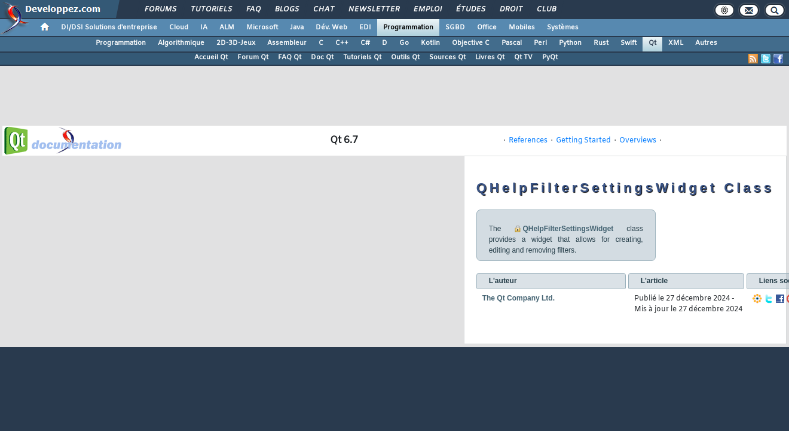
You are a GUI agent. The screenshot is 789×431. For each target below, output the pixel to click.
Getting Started (583, 140)
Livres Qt (489, 57)
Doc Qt (322, 57)
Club (545, 9)
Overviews (637, 140)
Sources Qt (447, 57)
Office (487, 27)
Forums (160, 9)
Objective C (471, 43)
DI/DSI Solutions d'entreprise (109, 27)
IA (203, 27)
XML (675, 43)
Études (470, 9)
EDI (365, 27)
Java (297, 27)
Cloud (178, 27)
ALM (226, 27)
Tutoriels (211, 9)
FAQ (252, 9)
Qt (652, 43)
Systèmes (563, 27)
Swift (628, 43)
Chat (323, 9)
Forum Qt (252, 57)
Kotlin (430, 43)
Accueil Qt (211, 57)
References (528, 140)
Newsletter (373, 9)
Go (404, 43)
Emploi (427, 9)
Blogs (286, 9)
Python (570, 43)
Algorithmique (181, 43)
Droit (510, 9)
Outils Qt (405, 57)
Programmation (408, 27)
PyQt (550, 57)
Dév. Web (331, 27)
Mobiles (522, 27)
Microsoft (262, 27)
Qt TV (523, 57)
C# (365, 43)
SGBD (455, 27)
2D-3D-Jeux (235, 43)
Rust (601, 43)
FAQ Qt (289, 57)
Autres (706, 43)
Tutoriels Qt (362, 57)
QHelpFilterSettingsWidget (567, 228)
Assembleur (287, 43)
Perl (540, 43)
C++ (341, 43)
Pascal (511, 43)
